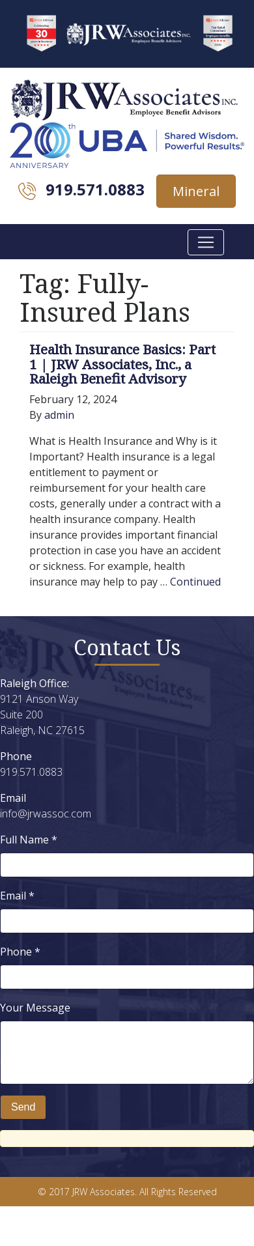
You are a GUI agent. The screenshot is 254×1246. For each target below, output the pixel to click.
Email (17, 895)
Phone (20, 951)
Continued (195, 581)
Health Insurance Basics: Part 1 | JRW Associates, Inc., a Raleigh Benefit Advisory (122, 364)
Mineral (196, 191)
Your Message (35, 1007)
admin (59, 415)
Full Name (28, 839)
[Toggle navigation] (206, 242)
